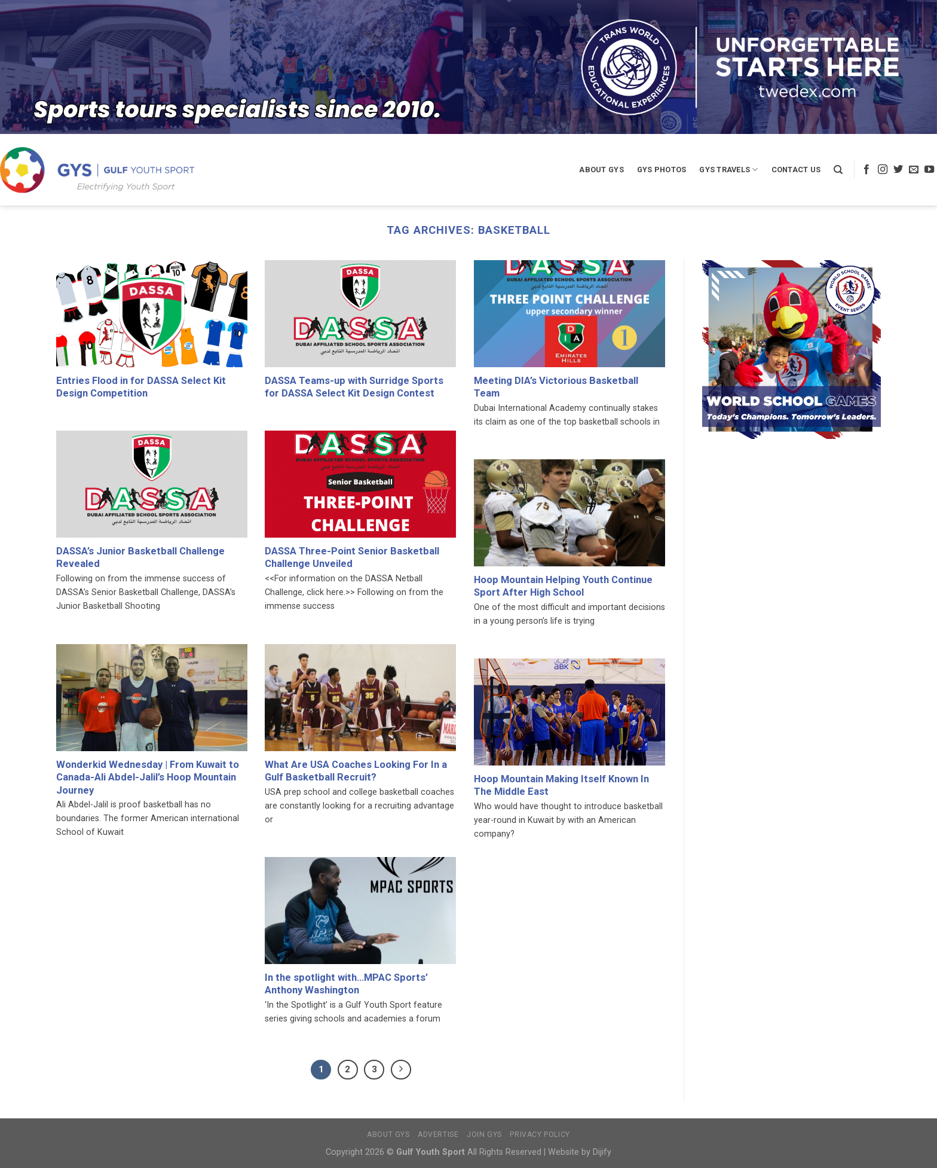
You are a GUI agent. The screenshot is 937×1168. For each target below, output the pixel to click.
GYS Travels (728, 169)
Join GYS (484, 1134)
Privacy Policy (540, 1134)
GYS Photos (662, 169)
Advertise (438, 1134)
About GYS (601, 169)
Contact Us (796, 169)
